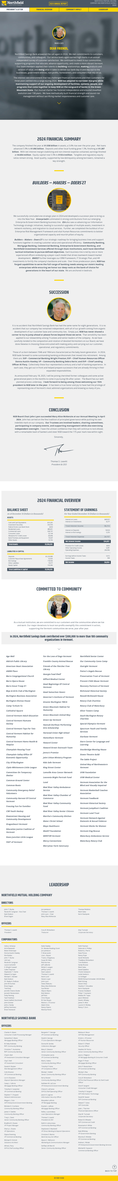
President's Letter (15, 9)
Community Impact (74, 9)
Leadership (103, 9)
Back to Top (111, 1171)
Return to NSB (59, 1178)
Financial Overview (44, 9)
